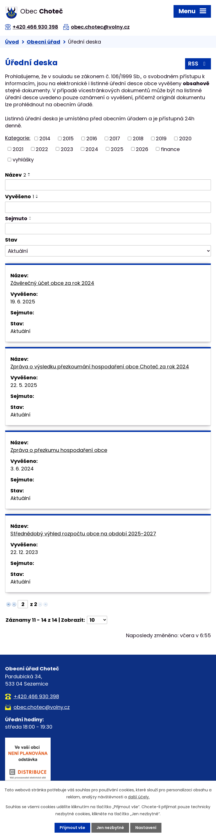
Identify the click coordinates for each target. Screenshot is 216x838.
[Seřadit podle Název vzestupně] (29, 173)
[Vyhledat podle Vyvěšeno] (108, 207)
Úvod (12, 41)
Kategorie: (17, 137)
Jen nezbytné (110, 827)
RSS (198, 63)
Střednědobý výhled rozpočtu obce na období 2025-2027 (83, 533)
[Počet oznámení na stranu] (97, 620)
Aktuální (20, 331)
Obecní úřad (43, 41)
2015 (68, 138)
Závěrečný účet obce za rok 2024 (52, 283)
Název (15, 174)
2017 (114, 138)
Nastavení (145, 827)
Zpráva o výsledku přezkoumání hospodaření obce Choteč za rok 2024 (99, 366)
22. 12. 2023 (24, 552)
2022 (42, 148)
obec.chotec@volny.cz (100, 26)
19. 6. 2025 (22, 301)
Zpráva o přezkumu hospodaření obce (58, 450)
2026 (142, 148)
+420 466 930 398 (35, 26)
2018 (138, 138)
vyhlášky (23, 159)
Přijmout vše (72, 827)
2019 (161, 138)
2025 (117, 148)
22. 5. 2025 (23, 385)
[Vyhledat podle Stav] (108, 250)
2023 (67, 148)
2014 (44, 138)
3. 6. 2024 (22, 468)
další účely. (139, 797)
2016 (91, 138)
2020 (185, 138)
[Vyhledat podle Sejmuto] (108, 228)
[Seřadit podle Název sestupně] (29, 176)
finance (170, 148)
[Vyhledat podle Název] (108, 185)
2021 (18, 148)
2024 (92, 148)
